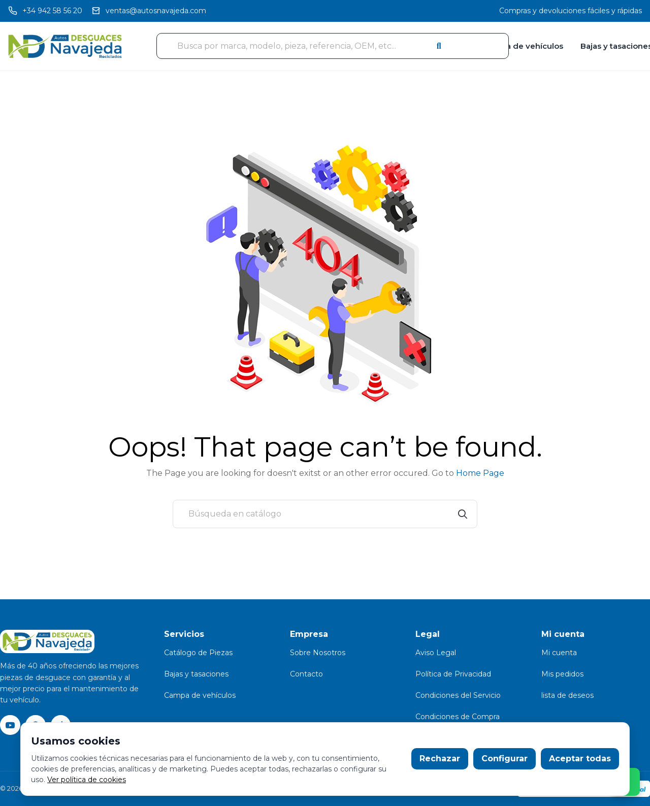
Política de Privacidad (453, 674)
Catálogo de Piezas (198, 652)
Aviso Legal (435, 652)
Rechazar (439, 758)
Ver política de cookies (86, 779)
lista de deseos (567, 695)
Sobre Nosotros (317, 652)
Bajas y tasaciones (196, 674)
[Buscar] (325, 514)
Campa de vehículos (523, 46)
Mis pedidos (562, 674)
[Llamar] (45, 11)
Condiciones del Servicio (458, 695)
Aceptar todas (580, 758)
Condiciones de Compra (457, 716)
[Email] (148, 11)
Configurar (504, 758)
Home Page (480, 473)
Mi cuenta (559, 652)
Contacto (306, 674)
